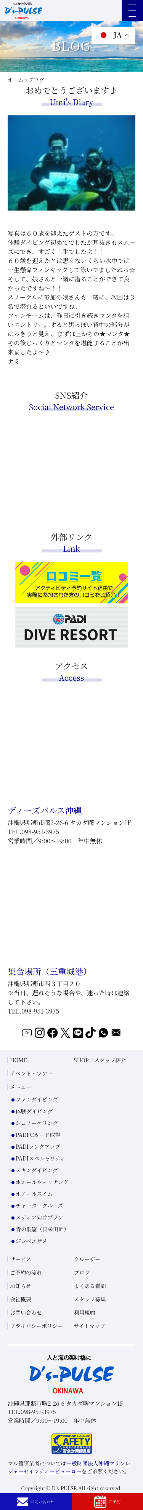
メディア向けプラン (39, 1232)
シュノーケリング (37, 1138)
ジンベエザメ (31, 1256)
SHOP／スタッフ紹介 (100, 1075)
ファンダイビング (37, 1114)
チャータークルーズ (39, 1220)
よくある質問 (90, 1301)
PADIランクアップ (38, 1161)
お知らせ (20, 1301)
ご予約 (107, 1500)
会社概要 (20, 1314)
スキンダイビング (37, 1185)
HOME (18, 1075)
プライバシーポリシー (36, 1341)
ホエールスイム (34, 1209)
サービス (20, 1274)
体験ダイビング (34, 1126)
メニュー (20, 1102)
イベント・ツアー (31, 1088)
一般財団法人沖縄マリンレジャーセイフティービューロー (69, 1482)
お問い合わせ (36, 1500)
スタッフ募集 (90, 1314)
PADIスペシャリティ (40, 1173)
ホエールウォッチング (42, 1197)
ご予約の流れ (26, 1287)
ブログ (82, 1287)
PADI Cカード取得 (38, 1150)
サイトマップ (89, 1341)
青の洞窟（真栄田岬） (42, 1244)
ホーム (16, 79)
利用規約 (84, 1327)
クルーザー (87, 1274)
